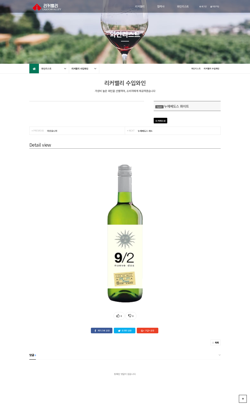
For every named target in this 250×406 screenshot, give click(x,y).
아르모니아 (52, 130)
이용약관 (52, 378)
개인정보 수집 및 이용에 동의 (120, 368)
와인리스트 (183, 6)
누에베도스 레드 (145, 130)
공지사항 (64, 378)
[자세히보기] (140, 368)
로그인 (203, 6)
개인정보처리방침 (37, 378)
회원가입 (214, 6)
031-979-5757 (183, 392)
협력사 (160, 6)
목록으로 (160, 120)
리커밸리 (139, 6)
